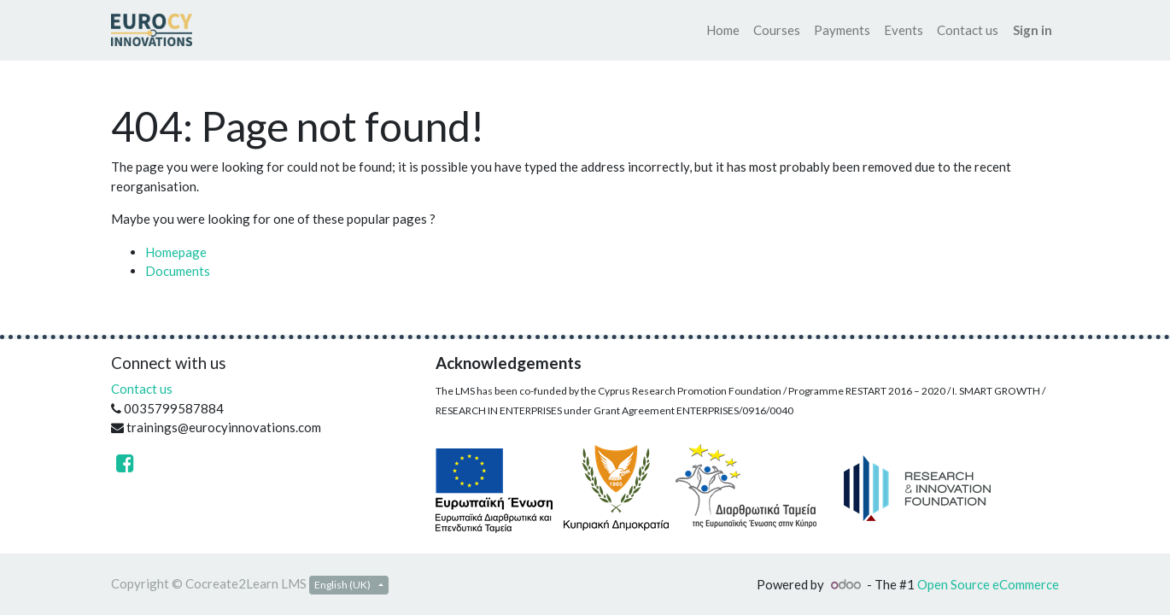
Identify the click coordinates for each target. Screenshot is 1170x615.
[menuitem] (722, 30)
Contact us (142, 388)
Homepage (176, 252)
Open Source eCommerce (988, 584)
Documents (177, 270)
